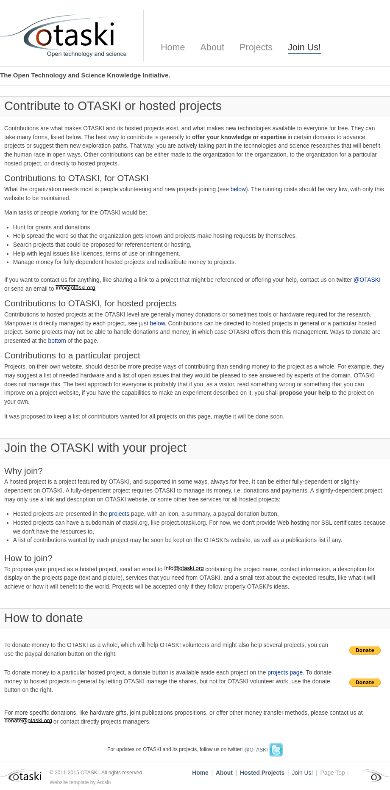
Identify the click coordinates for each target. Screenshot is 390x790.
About (212, 47)
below (238, 189)
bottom (57, 341)
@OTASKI (367, 280)
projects (119, 514)
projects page (285, 672)
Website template (69, 782)
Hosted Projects (262, 773)
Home (173, 47)
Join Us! (304, 47)
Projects (256, 47)
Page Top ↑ (335, 773)
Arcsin (104, 782)
